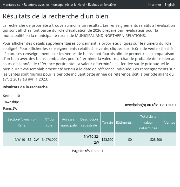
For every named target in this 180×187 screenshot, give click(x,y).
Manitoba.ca (12, 4)
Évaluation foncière (102, 4)
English (170, 4)
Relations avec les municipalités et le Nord (54, 4)
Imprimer (154, 4)
